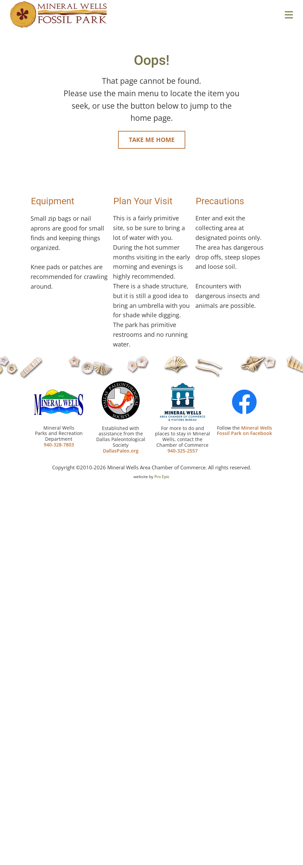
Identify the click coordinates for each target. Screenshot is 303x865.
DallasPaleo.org (121, 450)
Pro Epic (161, 476)
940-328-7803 (59, 444)
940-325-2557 (182, 450)
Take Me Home (152, 140)
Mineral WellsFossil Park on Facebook (244, 431)
